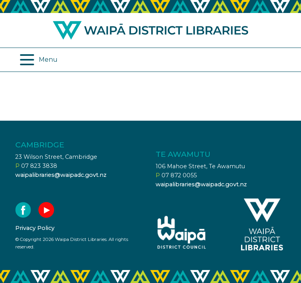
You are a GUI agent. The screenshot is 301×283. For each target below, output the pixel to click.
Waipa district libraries (150, 30)
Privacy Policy (34, 228)
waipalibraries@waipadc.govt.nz (61, 174)
